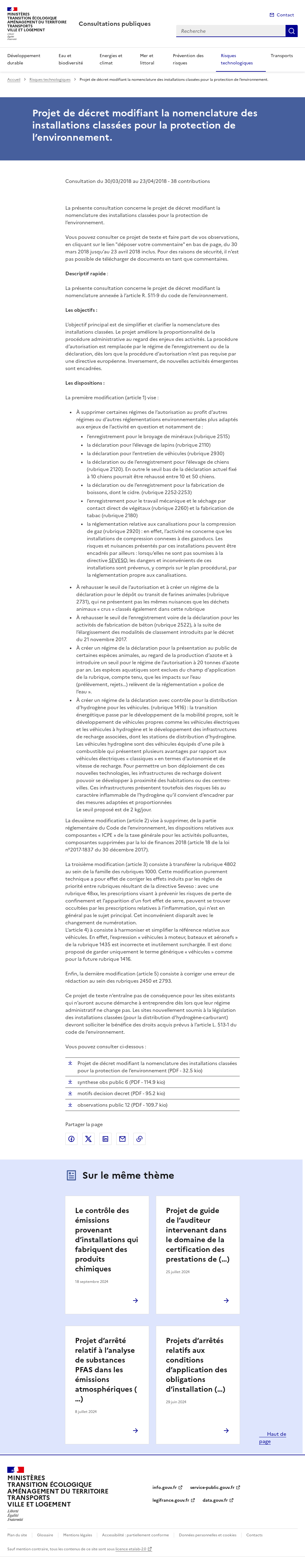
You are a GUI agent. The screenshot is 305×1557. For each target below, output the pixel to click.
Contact (285, 15)
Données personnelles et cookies (207, 1535)
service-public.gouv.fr (212, 1487)
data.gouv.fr (215, 1500)
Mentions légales (77, 1535)
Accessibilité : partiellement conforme (135, 1535)
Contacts (254, 1535)
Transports (282, 56)
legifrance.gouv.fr (170, 1500)
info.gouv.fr (164, 1487)
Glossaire (45, 1535)
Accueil (13, 79)
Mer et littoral (147, 59)
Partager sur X (88, 1139)
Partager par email (122, 1139)
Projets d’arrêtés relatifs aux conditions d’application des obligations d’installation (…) (196, 1365)
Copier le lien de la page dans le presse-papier (139, 1139)
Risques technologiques (237, 59)
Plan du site (17, 1535)
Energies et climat (111, 59)
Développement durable (23, 59)
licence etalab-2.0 (130, 1549)
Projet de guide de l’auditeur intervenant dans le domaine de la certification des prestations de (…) (198, 1235)
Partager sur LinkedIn (105, 1139)
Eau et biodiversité (71, 59)
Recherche (292, 31)
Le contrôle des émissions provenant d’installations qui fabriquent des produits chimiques (106, 1239)
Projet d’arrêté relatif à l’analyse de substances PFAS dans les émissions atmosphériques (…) (106, 1369)
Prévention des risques (188, 59)
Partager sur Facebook (71, 1139)
